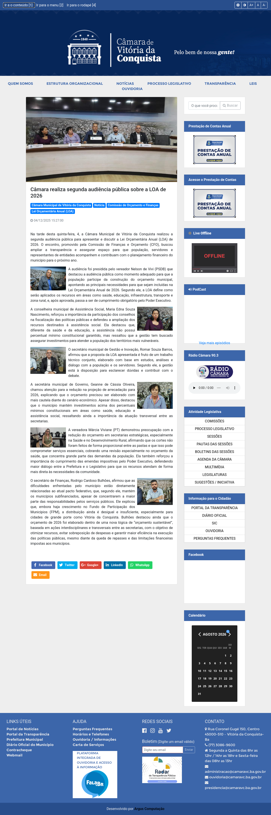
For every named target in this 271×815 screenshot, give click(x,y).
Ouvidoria (132, 89)
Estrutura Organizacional (75, 84)
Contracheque (19, 750)
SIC (214, 523)
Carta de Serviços (88, 745)
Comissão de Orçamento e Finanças (133, 205)
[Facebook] (145, 730)
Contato (214, 721)
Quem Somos (20, 84)
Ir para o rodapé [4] (81, 5)
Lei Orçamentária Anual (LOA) (53, 211)
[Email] (162, 749)
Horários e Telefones (91, 734)
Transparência (220, 84)
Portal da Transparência (214, 508)
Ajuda (79, 721)
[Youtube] (161, 730)
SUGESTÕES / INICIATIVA (214, 482)
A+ (251, 5)
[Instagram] (153, 730)
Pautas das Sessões (214, 444)
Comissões (214, 421)
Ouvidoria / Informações (94, 739)
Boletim (149, 741)
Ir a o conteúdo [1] (19, 5)
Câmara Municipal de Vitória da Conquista (61, 205)
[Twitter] (168, 730)
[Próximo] (229, 634)
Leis (253, 84)
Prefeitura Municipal (25, 739)
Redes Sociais (157, 721)
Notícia (99, 205)
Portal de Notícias (22, 729)
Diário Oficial (214, 515)
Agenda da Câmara (214, 459)
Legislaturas (214, 475)
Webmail (14, 755)
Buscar (230, 105)
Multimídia (214, 467)
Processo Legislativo (169, 84)
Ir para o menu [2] (50, 5)
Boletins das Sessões (214, 452)
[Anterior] (199, 634)
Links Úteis (19, 721)
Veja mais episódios (214, 343)
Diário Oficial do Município (30, 745)
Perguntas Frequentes (214, 538)
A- (264, 5)
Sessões (214, 436)
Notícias (125, 84)
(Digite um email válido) (176, 742)
